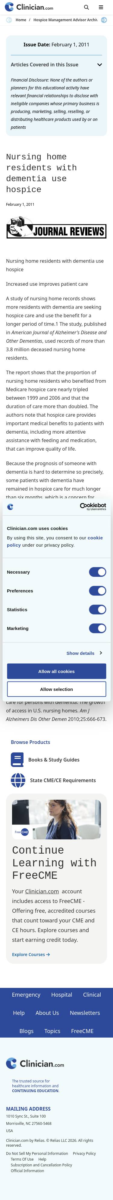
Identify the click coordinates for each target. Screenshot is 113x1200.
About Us (47, 1012)
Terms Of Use (22, 1159)
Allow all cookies (56, 671)
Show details (81, 652)
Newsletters (85, 1012)
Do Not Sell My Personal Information (37, 1153)
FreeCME (82, 1031)
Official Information (27, 1170)
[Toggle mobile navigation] (101, 7)
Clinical (92, 994)
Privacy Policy (84, 1153)
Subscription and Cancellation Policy (41, 1165)
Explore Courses (31, 954)
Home (21, 20)
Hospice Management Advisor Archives (67, 20)
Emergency (26, 994)
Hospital (61, 994)
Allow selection (56, 689)
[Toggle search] (86, 7)
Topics (52, 1031)
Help (19, 1012)
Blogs (27, 1031)
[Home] (29, 7)
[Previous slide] (9, 20)
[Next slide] (104, 20)
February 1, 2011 (70, 44)
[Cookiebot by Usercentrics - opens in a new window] (80, 507)
